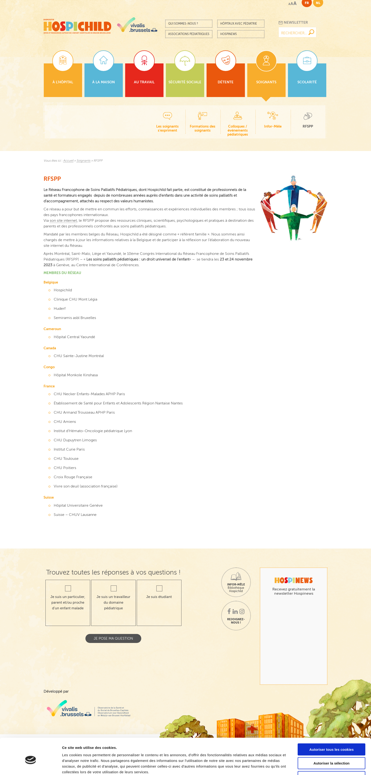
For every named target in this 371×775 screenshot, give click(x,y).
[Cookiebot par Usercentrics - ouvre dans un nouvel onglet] (30, 765)
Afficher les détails (261, 766)
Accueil (68, 160)
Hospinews (228, 34)
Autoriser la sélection (332, 742)
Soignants (83, 160)
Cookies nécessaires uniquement (331, 755)
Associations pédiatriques (188, 34)
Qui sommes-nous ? (183, 23)
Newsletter (293, 22)
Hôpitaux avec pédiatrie (238, 23)
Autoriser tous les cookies (331, 728)
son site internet (63, 220)
